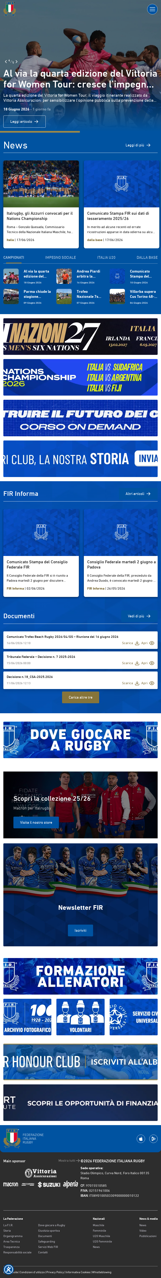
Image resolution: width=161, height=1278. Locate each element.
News (96, 1247)
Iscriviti (80, 930)
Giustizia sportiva (49, 1230)
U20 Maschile (101, 1236)
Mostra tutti (69, 1160)
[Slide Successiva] (16, 62)
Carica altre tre (80, 697)
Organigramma (12, 1236)
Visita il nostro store (36, 822)
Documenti (45, 1236)
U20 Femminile (102, 1241)
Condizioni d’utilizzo (32, 1272)
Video (142, 1230)
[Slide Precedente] (5, 62)
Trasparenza (11, 1247)
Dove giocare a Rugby (51, 1225)
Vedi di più (139, 616)
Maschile (98, 1225)
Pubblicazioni (147, 1236)
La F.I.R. (8, 1225)
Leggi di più (138, 145)
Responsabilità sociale (17, 1252)
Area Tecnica (11, 1241)
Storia (7, 1230)
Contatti (43, 1252)
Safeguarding (46, 1241)
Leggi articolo (24, 121)
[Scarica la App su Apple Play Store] (141, 1139)
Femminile (99, 1230)
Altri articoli (138, 493)
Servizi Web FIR (48, 1247)
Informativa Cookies (78, 1272)
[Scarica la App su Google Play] (153, 1139)
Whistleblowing (101, 1272)
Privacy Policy (55, 1272)
